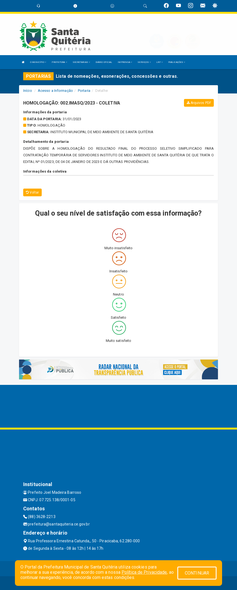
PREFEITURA (59, 62)
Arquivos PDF (199, 103)
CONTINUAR (197, 573)
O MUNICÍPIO (38, 62)
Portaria (84, 90)
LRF (159, 62)
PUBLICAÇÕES (176, 62)
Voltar (32, 192)
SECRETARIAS (81, 62)
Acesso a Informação (55, 90)
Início (27, 90)
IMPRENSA (125, 62)
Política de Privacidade (144, 572)
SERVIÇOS (144, 62)
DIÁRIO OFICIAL (104, 62)
